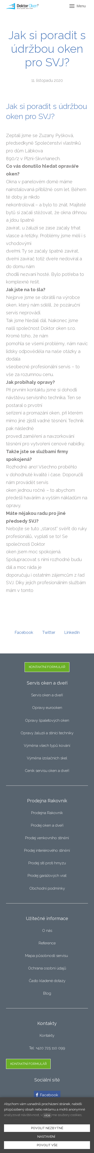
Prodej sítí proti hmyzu (47, 863)
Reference (47, 943)
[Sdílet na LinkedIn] (72, 632)
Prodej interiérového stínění (47, 850)
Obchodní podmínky (47, 888)
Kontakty (47, 1035)
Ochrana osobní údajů (47, 968)
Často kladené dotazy (47, 981)
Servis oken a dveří (47, 695)
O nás (47, 930)
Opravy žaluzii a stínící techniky (47, 733)
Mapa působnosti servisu (47, 955)
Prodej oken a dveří (47, 825)
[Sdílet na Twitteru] (48, 632)
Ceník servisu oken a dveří (47, 770)
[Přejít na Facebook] (47, 1095)
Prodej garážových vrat (47, 875)
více (47, 1115)
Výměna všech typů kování (47, 745)
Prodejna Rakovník (47, 813)
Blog (47, 993)
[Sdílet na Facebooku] (24, 632)
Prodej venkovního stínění (47, 838)
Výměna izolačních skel (47, 758)
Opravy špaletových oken (47, 720)
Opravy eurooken (47, 707)
